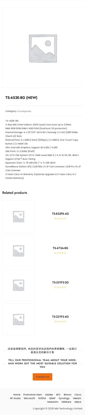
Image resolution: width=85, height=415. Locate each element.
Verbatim (52, 401)
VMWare (66, 401)
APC (58, 394)
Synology (64, 398)
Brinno (67, 394)
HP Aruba (15, 398)
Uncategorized (24, 111)
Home (16, 394)
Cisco (78, 394)
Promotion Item (32, 394)
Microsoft (29, 398)
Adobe (49, 394)
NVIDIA (42, 398)
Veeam (77, 398)
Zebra (77, 401)
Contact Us (42, 376)
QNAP (52, 398)
